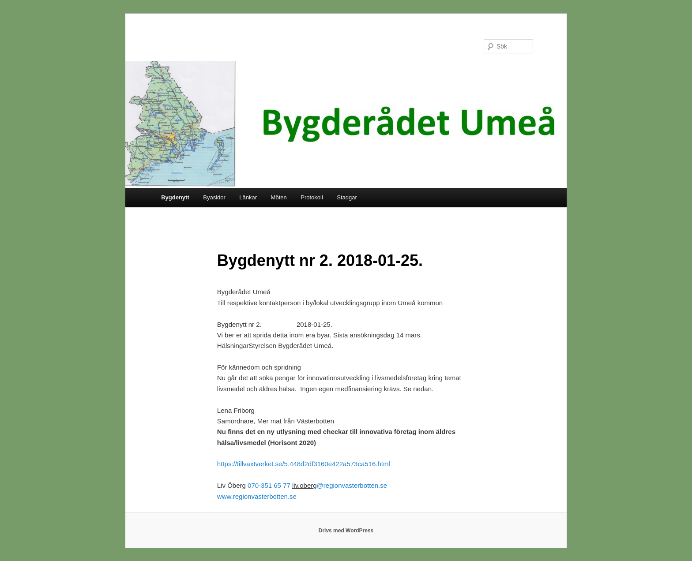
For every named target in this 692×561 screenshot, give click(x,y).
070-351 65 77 (269, 485)
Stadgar (347, 197)
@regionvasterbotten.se (352, 485)
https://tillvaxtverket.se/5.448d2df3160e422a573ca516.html (303, 464)
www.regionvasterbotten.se (257, 496)
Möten (279, 197)
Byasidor (214, 197)
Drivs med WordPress (346, 530)
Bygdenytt (175, 197)
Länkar (248, 197)
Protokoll (312, 197)
